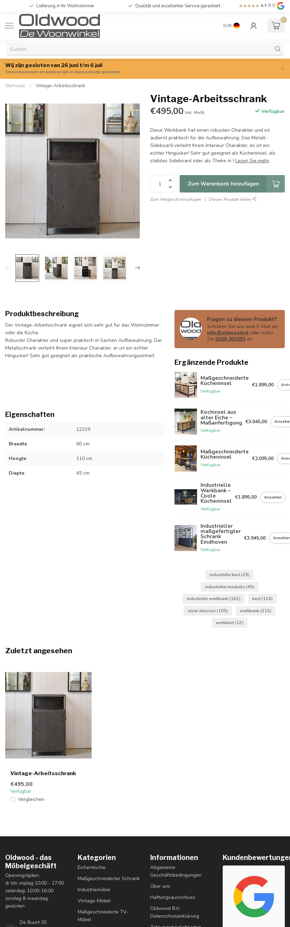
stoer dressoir (208, 611)
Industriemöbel (94, 889)
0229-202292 (230, 339)
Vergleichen (31, 799)
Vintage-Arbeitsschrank (60, 86)
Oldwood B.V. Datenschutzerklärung (174, 912)
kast (262, 598)
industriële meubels (229, 587)
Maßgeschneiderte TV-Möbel (103, 916)
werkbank (255, 611)
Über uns (160, 886)
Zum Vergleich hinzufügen (176, 199)
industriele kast (229, 574)
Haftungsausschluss (172, 897)
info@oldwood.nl (228, 332)
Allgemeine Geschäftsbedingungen (176, 871)
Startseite (15, 86)
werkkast (229, 622)
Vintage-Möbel (94, 900)
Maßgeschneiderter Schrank (109, 878)
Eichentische (91, 867)
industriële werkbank (213, 598)
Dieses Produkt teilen (233, 199)
